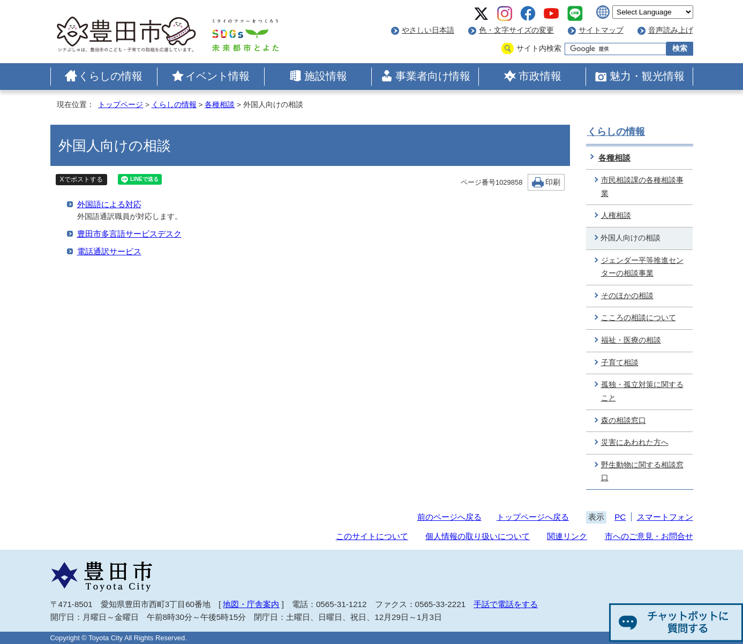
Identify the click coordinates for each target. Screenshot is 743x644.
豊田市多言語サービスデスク (129, 233)
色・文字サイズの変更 (516, 30)
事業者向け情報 (432, 76)
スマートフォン (665, 516)
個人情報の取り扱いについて (477, 536)
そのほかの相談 (627, 296)
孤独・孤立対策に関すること (642, 391)
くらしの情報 (110, 76)
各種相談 (220, 105)
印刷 (552, 182)
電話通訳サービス (109, 251)
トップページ (120, 105)
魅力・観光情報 (647, 76)
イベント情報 (217, 76)
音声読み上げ (670, 30)
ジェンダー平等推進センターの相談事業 (642, 267)
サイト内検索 (538, 48)
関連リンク (567, 536)
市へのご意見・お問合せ (649, 536)
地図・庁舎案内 (251, 604)
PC (620, 516)
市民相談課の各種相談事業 (642, 187)
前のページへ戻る (449, 516)
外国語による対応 (109, 204)
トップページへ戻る (533, 516)
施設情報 (325, 76)
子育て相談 (620, 363)
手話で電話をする (506, 604)
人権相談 (616, 215)
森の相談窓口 (623, 420)
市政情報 (540, 76)
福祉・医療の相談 (631, 340)
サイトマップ (601, 30)
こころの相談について (638, 318)
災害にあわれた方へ (635, 442)
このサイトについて (372, 536)
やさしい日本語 (428, 30)
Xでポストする (81, 179)
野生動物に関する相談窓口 (642, 471)
